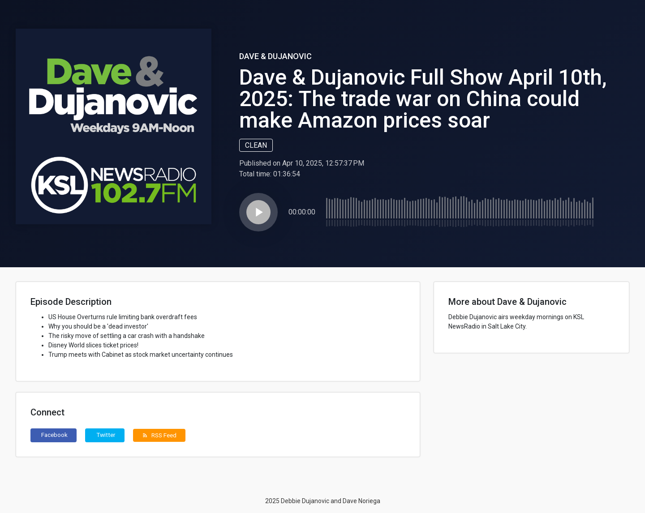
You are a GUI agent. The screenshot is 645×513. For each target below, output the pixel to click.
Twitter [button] (106, 434)
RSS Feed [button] (159, 435)
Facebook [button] (54, 434)
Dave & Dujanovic (275, 56)
